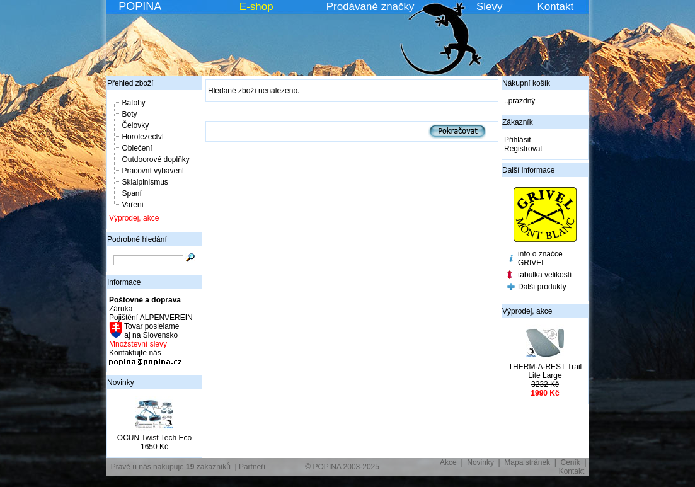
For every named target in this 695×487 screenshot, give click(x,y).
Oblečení (137, 148)
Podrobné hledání (137, 239)
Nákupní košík (526, 83)
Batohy (133, 102)
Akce (448, 462)
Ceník (570, 462)
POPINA (139, 6)
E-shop (256, 7)
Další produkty (542, 286)
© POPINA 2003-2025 (342, 466)
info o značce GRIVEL (540, 258)
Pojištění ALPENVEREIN (151, 317)
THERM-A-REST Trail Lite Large (545, 371)
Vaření (132, 204)
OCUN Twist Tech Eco (154, 437)
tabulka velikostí (545, 274)
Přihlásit (517, 139)
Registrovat (523, 148)
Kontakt (555, 7)
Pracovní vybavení (153, 170)
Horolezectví (143, 136)
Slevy (489, 7)
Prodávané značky (370, 7)
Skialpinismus (145, 182)
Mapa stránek (527, 462)
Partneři (252, 466)
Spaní (131, 193)
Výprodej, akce (134, 218)
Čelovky (135, 125)
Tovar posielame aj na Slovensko (151, 331)
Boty (129, 114)
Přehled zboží (130, 83)
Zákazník (517, 122)
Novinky (120, 382)
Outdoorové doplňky (155, 159)
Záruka (120, 308)
